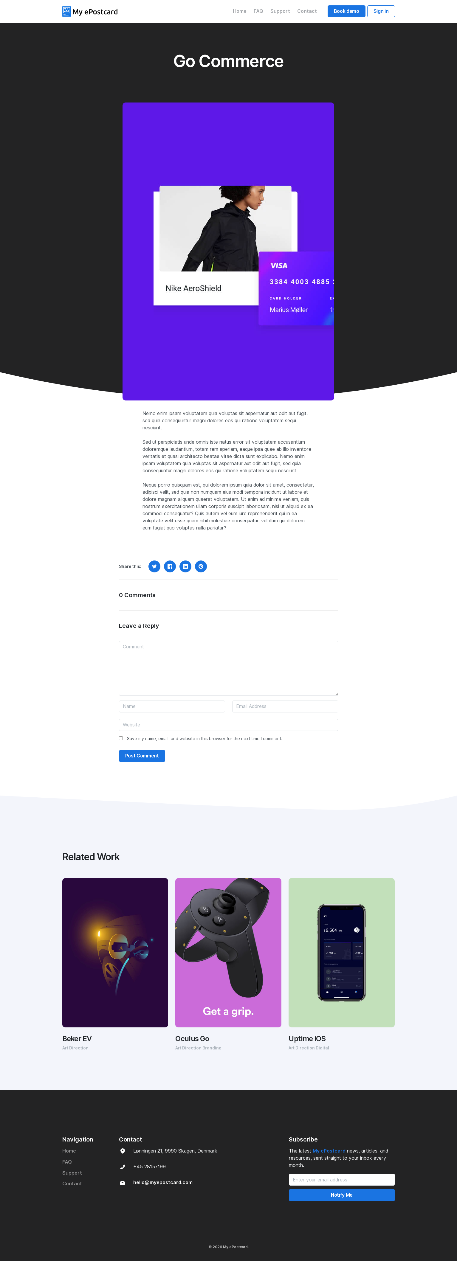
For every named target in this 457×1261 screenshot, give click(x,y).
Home (240, 11)
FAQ (258, 11)
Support (280, 11)
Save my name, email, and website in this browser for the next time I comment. (204, 738)
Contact (307, 11)
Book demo (346, 11)
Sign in (381, 11)
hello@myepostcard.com (163, 1182)
